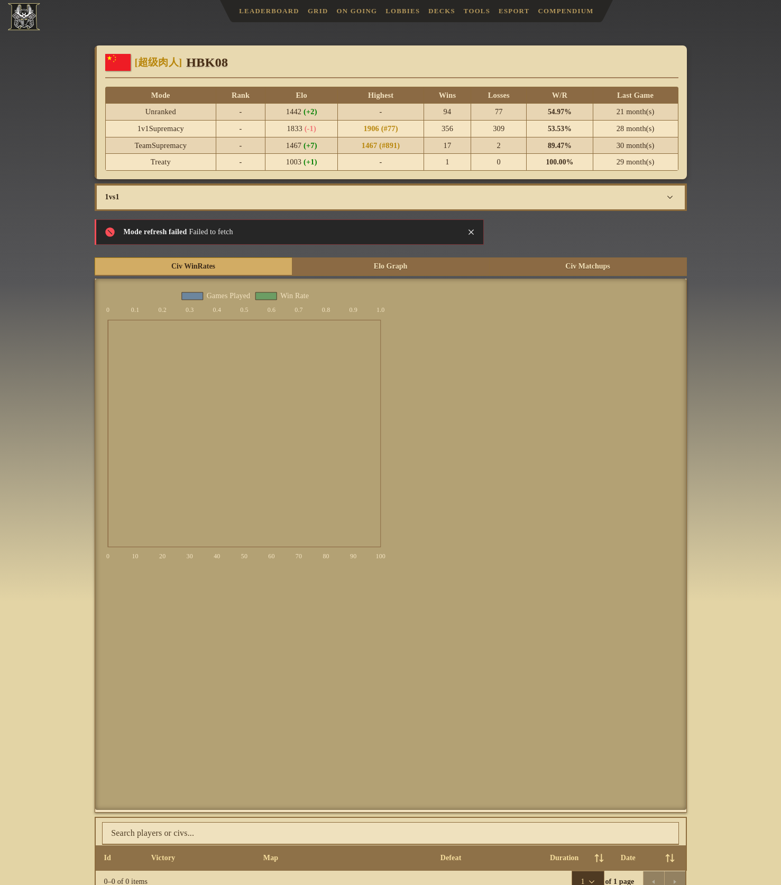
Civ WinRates (193, 266)
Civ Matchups (587, 266)
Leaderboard (269, 11)
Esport (514, 11)
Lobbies (402, 11)
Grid (318, 11)
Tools (477, 11)
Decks (441, 11)
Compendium (566, 11)
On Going (356, 11)
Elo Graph (390, 266)
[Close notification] (471, 232)
